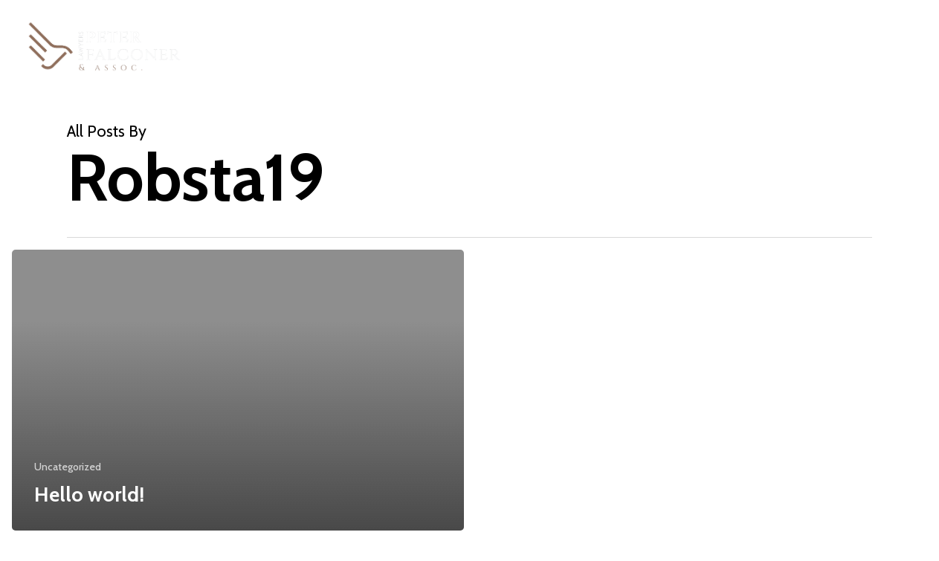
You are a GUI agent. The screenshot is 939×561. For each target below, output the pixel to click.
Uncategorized (67, 466)
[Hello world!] (238, 390)
